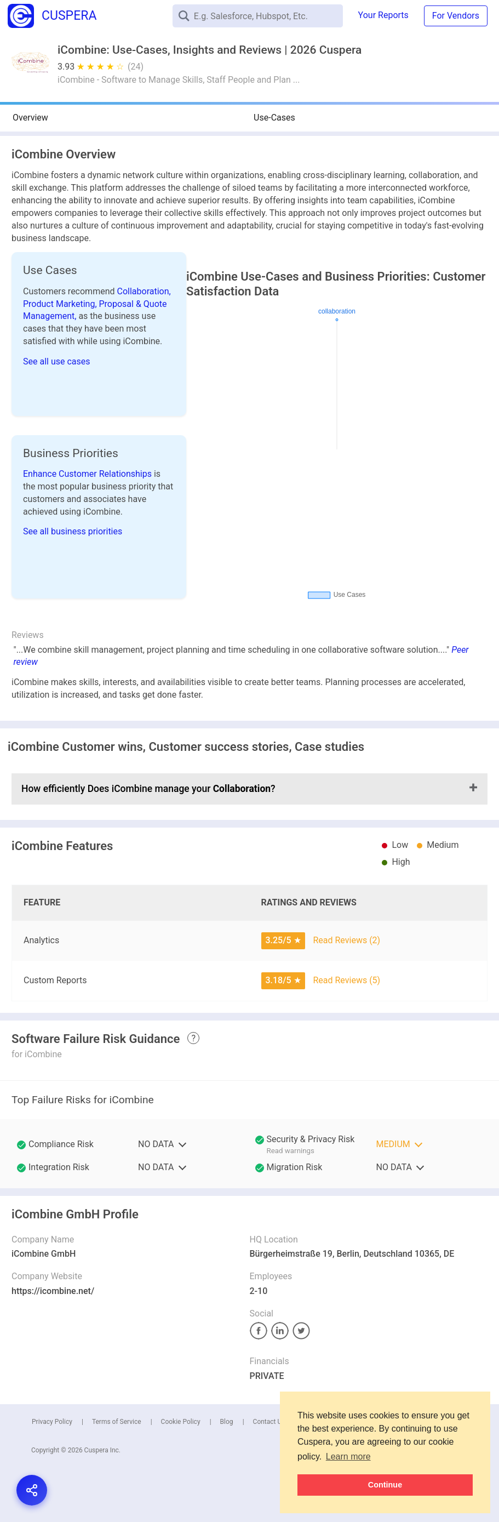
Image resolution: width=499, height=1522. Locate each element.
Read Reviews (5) (346, 980)
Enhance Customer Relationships (88, 474)
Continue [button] (385, 1484)
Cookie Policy (180, 1422)
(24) (136, 66)
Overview (30, 117)
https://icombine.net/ (53, 1291)
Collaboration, (144, 291)
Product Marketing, (61, 304)
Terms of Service (116, 1422)
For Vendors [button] (455, 15)
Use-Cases (274, 117)
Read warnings (290, 1151)
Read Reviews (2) (346, 940)
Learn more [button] (348, 1456)
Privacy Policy (52, 1422)
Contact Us (269, 1422)
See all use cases (56, 361)
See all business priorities (72, 531)
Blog (226, 1422)
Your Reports (383, 15)
